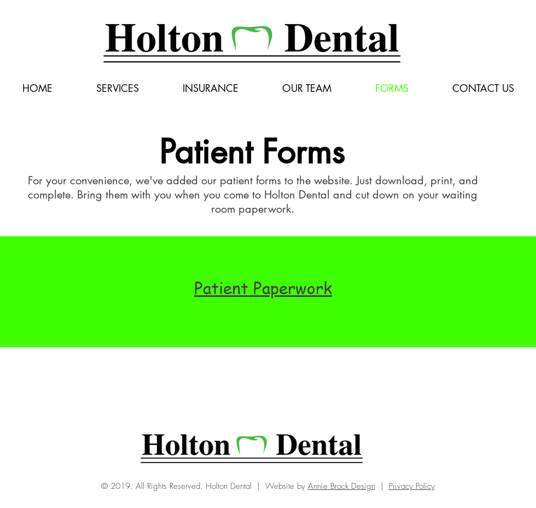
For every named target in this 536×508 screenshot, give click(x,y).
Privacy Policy (412, 486)
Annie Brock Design (341, 486)
